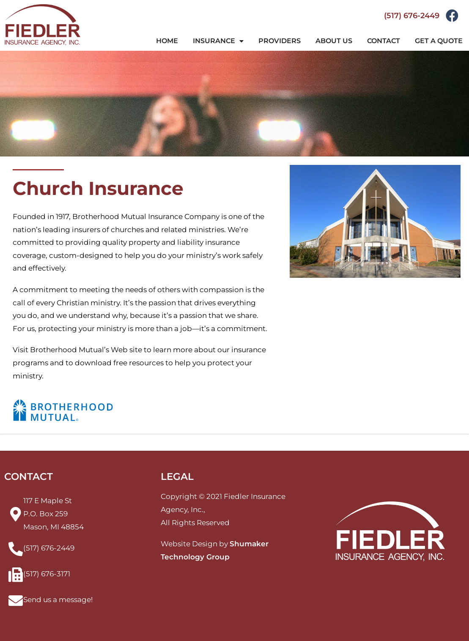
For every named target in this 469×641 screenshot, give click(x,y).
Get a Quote (439, 41)
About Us (333, 41)
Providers (279, 41)
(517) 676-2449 (411, 15)
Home (167, 41)
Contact (383, 41)
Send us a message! (58, 599)
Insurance (218, 41)
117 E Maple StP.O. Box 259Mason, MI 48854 (53, 513)
